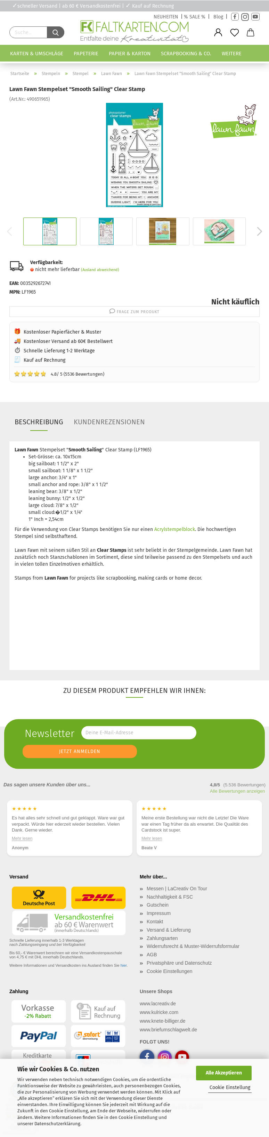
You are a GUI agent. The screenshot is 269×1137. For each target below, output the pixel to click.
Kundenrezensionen (109, 422)
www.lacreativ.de (158, 1003)
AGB (152, 954)
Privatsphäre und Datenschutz (179, 963)
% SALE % (194, 17)
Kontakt (155, 921)
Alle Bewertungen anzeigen (237, 791)
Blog (218, 17)
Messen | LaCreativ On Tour (177, 888)
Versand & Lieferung (169, 930)
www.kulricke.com (159, 1012)
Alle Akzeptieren (224, 1073)
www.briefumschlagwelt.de (168, 1029)
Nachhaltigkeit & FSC (170, 897)
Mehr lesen (151, 838)
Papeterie (86, 53)
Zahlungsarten (162, 938)
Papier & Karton (129, 53)
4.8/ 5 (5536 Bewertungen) (59, 373)
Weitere (232, 53)
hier (124, 965)
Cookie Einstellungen (170, 971)
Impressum (159, 913)
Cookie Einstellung (230, 1087)
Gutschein (158, 905)
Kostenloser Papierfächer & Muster (62, 332)
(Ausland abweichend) (100, 270)
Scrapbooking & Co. (186, 53)
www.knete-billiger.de (163, 1021)
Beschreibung (39, 422)
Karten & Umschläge (36, 53)
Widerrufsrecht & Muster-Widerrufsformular (193, 946)
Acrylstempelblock (174, 529)
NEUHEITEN (166, 17)
